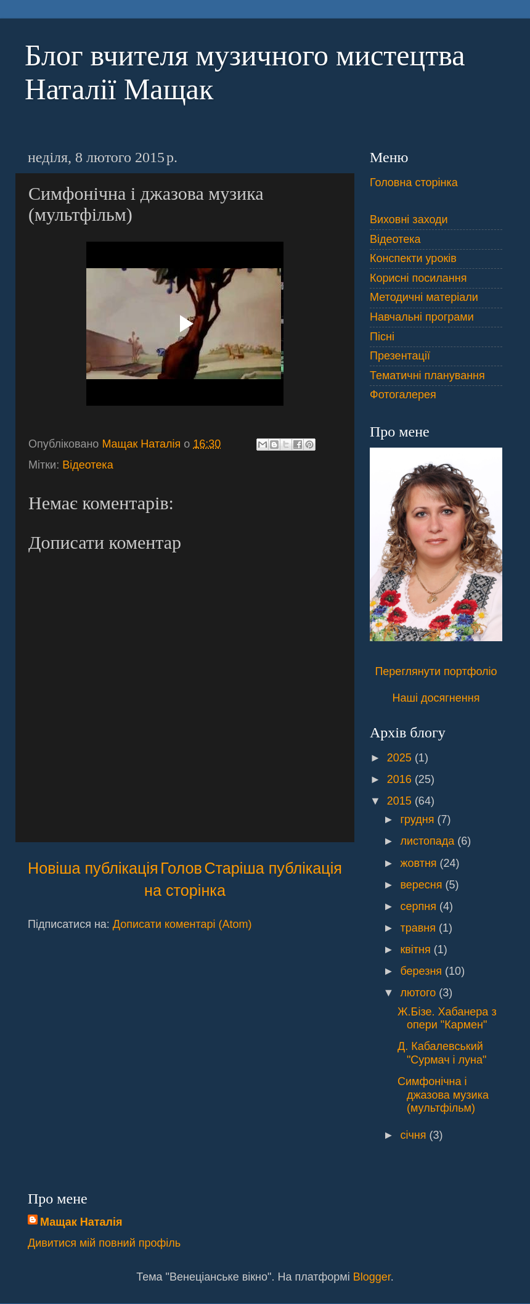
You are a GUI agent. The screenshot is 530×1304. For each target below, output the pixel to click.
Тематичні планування (427, 375)
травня (419, 928)
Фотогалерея (403, 394)
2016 (401, 779)
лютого (419, 992)
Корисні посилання (418, 278)
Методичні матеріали (424, 297)
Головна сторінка (414, 182)
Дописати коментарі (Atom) (182, 924)
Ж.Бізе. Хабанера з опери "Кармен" (447, 1018)
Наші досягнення (436, 698)
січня (414, 1135)
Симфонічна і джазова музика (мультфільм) (443, 1094)
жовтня (419, 863)
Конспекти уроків (413, 258)
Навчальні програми (422, 317)
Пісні (382, 336)
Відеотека (87, 465)
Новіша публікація (93, 868)
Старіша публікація (273, 868)
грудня (418, 819)
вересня (422, 885)
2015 (401, 801)
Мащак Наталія (81, 1222)
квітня (416, 949)
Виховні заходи (409, 219)
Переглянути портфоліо (436, 671)
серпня (419, 906)
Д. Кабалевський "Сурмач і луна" (442, 1053)
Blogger (372, 1277)
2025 (401, 758)
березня (422, 971)
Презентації (400, 356)
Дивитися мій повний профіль (104, 1243)
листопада (428, 841)
